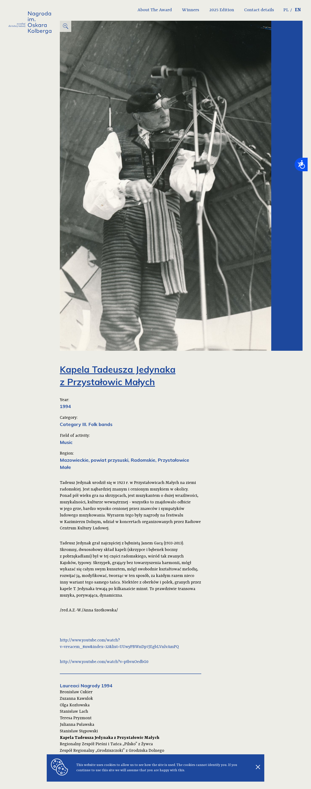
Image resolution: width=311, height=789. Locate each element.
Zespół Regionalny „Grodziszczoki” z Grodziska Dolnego (112, 750)
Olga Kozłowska (75, 705)
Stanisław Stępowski (79, 731)
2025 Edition (221, 10)
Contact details (259, 10)
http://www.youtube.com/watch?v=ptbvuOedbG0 (104, 662)
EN (298, 10)
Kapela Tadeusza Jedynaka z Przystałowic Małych (109, 738)
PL (286, 10)
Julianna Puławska (77, 724)
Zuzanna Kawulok (76, 698)
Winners (190, 10)
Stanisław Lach (74, 711)
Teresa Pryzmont (76, 718)
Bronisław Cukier (76, 692)
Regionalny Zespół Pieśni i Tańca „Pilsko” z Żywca (106, 744)
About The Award (154, 10)
